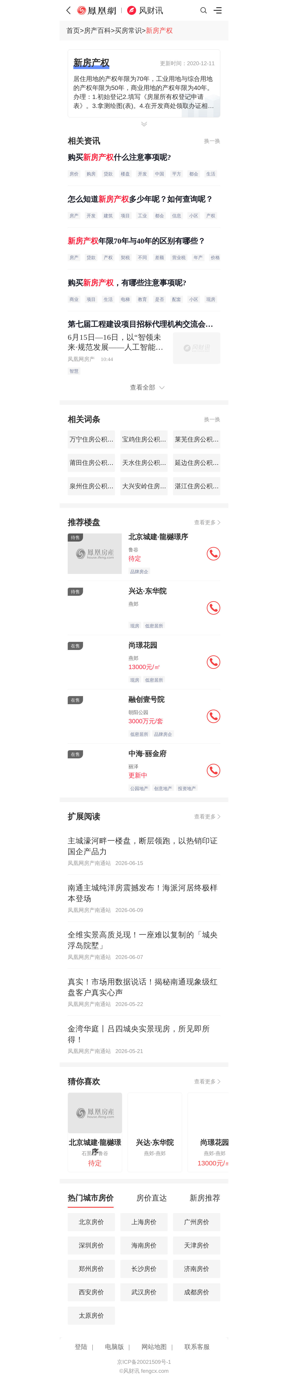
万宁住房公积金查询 (97, 439)
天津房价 (196, 1245)
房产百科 (97, 30)
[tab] (91, 1200)
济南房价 (196, 1268)
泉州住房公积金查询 (97, 486)
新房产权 (159, 30)
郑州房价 (91, 1268)
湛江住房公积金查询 (202, 486)
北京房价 (91, 1222)
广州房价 (196, 1222)
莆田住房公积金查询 (97, 462)
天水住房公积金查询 (149, 462)
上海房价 (144, 1222)
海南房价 (144, 1245)
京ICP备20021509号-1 (144, 1362)
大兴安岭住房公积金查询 (155, 486)
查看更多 (205, 522)
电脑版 (114, 1346)
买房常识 (128, 30)
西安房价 (91, 1292)
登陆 (81, 1346)
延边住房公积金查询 (202, 462)
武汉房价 (144, 1292)
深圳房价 (91, 1245)
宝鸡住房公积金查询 (149, 439)
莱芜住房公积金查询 (202, 439)
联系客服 (197, 1346)
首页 (73, 30)
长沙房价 (144, 1268)
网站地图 (154, 1346)
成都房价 (196, 1292)
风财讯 (151, 10)
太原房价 (91, 1315)
